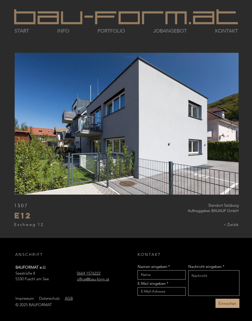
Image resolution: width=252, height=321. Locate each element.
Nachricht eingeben (205, 266)
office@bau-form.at (93, 279)
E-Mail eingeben (152, 283)
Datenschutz (49, 298)
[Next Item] (230, 124)
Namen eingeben (152, 266)
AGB (69, 298)
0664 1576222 (89, 273)
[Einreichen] (227, 303)
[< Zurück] (231, 224)
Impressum (24, 298)
